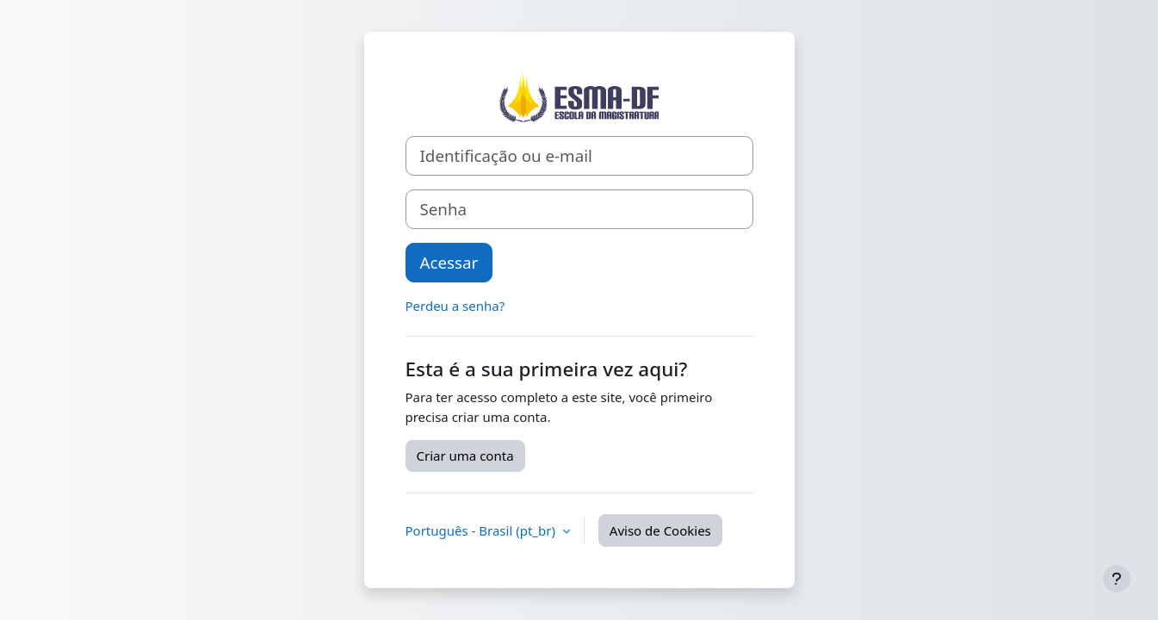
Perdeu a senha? (455, 305)
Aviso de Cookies (660, 530)
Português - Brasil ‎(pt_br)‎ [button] (482, 530)
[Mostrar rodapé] (1116, 578)
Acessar (449, 262)
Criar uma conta (465, 455)
